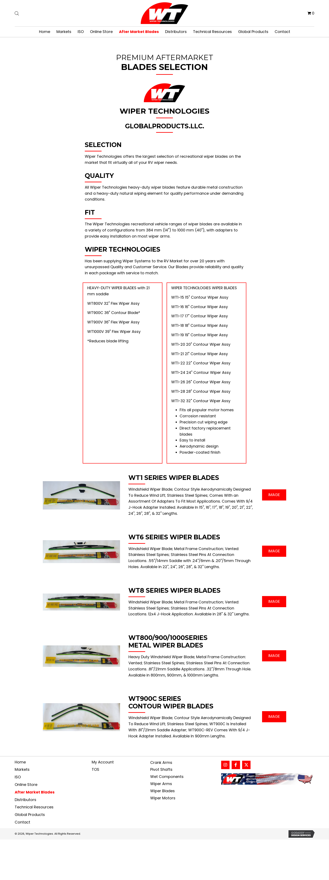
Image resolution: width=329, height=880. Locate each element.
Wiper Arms (161, 783)
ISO (18, 777)
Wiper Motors (162, 798)
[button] (274, 494)
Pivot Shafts (161, 769)
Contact (22, 822)
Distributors (25, 799)
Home (20, 762)
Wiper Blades (162, 790)
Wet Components (167, 776)
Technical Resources (34, 807)
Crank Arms (161, 762)
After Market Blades (35, 792)
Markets (22, 769)
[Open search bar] (17, 13)
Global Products (30, 814)
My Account (103, 762)
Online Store (26, 784)
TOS (95, 769)
